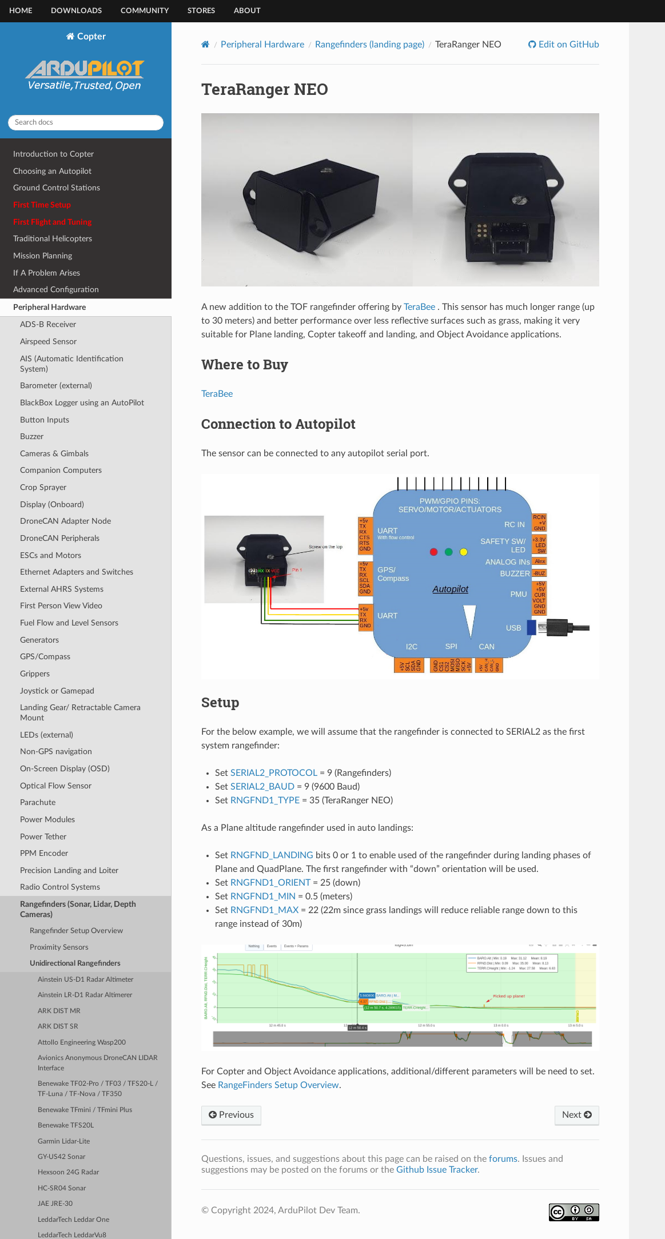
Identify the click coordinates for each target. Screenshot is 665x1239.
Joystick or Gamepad (57, 691)
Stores (201, 11)
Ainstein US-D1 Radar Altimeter (85, 980)
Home (20, 11)
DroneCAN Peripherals (59, 538)
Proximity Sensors (59, 947)
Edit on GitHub (567, 44)
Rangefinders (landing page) (369, 44)
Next (577, 1115)
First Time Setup (42, 205)
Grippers (35, 674)
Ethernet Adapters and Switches (76, 572)
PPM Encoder (44, 853)
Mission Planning (42, 256)
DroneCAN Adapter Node (65, 521)
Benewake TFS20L (66, 1125)
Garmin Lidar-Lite (64, 1141)
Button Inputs (44, 420)
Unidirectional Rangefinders (75, 963)
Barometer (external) (56, 385)
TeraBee (419, 307)
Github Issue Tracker (436, 1169)
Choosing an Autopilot (52, 171)
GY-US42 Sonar (61, 1157)
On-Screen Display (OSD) (65, 768)
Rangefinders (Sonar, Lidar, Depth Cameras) (78, 909)
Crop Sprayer (43, 487)
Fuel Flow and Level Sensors (69, 623)
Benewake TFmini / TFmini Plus (85, 1110)
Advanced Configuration (56, 289)
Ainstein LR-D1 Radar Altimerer (85, 995)
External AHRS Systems (61, 589)
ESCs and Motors (50, 555)
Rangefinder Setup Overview (76, 931)
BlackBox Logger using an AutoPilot (82, 403)
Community (145, 11)
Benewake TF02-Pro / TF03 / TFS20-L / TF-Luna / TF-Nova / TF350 (98, 1089)
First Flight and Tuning (52, 222)
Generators (39, 640)
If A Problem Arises (46, 273)
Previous (231, 1115)
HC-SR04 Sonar (62, 1188)
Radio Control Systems (60, 887)
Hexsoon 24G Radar (68, 1172)
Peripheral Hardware (49, 307)
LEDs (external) (46, 735)
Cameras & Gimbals (54, 453)
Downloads (76, 11)
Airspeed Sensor (48, 341)
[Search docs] (85, 122)
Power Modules (47, 819)
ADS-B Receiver (48, 324)
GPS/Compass (45, 656)
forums (503, 1159)
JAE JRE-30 (55, 1204)
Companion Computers (61, 470)
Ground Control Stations (56, 188)
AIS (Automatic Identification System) (72, 363)
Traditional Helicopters (52, 238)
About (247, 11)
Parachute (37, 802)
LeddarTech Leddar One (73, 1220)
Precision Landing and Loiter (69, 870)
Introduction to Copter (53, 154)
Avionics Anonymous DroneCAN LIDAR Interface (98, 1063)
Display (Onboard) (52, 504)
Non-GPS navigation (56, 751)
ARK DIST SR (58, 1026)
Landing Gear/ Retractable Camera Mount (80, 712)
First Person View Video (61, 605)
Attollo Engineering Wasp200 (82, 1042)
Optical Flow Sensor (55, 786)
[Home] (205, 44)
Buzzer (31, 436)
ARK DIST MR (59, 1011)
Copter (86, 68)
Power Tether (43, 836)
